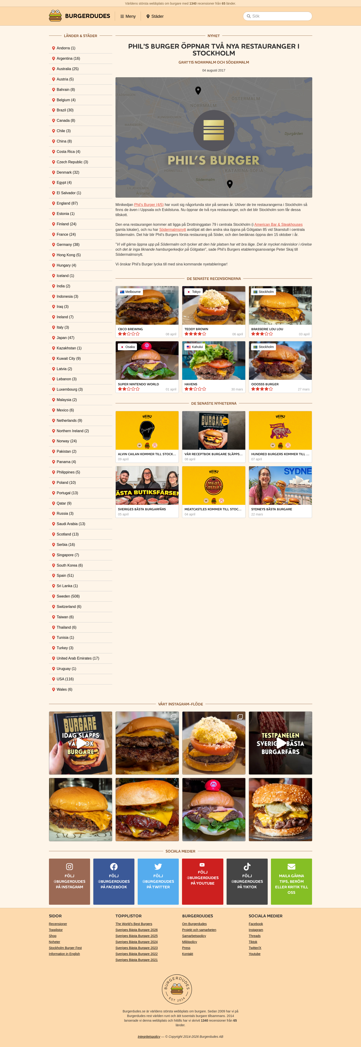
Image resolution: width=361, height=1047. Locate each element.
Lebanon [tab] (67, 379)
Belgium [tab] (66, 100)
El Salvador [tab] (69, 193)
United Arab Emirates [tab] (78, 658)
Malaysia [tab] (67, 400)
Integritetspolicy (149, 1036)
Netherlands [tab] (69, 420)
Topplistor (56, 930)
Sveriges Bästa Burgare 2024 (136, 942)
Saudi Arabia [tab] (71, 524)
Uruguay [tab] (66, 669)
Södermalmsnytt (172, 230)
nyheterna (225, 403)
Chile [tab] (64, 131)
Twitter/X (255, 948)
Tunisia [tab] (65, 638)
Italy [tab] (63, 327)
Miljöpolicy (189, 942)
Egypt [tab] (64, 182)
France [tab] (66, 234)
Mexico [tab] (65, 410)
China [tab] (64, 141)
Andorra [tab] (66, 48)
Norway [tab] (67, 441)
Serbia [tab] (66, 545)
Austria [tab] (65, 79)
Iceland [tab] (65, 276)
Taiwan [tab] (65, 617)
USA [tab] (65, 679)
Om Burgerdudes (194, 924)
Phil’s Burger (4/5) (149, 205)
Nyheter (54, 942)
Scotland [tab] (68, 534)
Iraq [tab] (63, 307)
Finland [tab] (66, 224)
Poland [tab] (66, 483)
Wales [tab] (65, 689)
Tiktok (253, 942)
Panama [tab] (66, 462)
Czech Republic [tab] (72, 162)
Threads (255, 936)
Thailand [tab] (66, 627)
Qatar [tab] (64, 503)
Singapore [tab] (68, 555)
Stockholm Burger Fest (65, 948)
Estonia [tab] (66, 214)
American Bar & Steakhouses (278, 224)
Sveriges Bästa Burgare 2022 (136, 954)
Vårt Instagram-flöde (180, 704)
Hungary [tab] (66, 265)
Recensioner (58, 924)
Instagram (256, 930)
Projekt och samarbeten (199, 930)
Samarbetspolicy (194, 936)
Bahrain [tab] (66, 90)
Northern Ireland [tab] (73, 431)
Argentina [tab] (68, 58)
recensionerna (225, 278)
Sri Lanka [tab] (67, 586)
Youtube (255, 954)
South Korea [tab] (70, 565)
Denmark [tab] (68, 172)
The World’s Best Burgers (133, 924)
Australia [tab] (68, 69)
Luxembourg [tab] (70, 389)
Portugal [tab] (67, 493)
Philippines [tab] (68, 472)
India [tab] (63, 286)
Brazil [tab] (65, 110)
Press (186, 948)
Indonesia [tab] (67, 296)
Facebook (256, 924)
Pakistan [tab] (66, 451)
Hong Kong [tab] (69, 255)
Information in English (64, 954)
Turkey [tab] (65, 648)
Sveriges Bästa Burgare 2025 (136, 936)
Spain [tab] (65, 575)
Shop (53, 936)
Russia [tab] (65, 513)
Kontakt (187, 954)
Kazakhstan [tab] (69, 348)
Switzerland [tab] (69, 607)
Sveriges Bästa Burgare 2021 (136, 960)
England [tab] (67, 203)
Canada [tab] (66, 120)
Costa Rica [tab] (68, 152)
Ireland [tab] (65, 317)
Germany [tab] (68, 245)
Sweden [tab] (68, 596)
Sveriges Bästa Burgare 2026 (136, 930)
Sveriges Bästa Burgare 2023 (136, 948)
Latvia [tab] (64, 369)
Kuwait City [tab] (69, 358)
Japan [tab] (66, 338)
